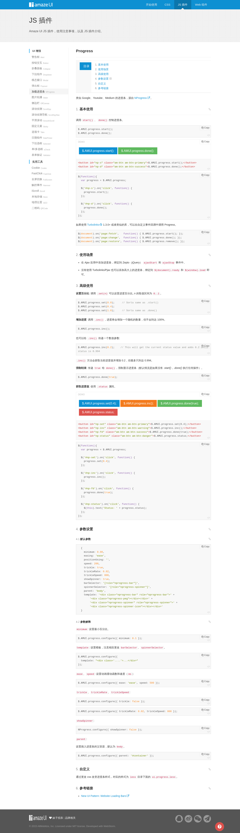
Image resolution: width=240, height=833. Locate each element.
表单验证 (41, 154)
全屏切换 (42, 179)
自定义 (102, 83)
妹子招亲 (57, 817)
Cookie (39, 167)
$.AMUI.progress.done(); (137, 150)
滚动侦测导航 (46, 114)
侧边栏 (40, 102)
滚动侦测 (41, 108)
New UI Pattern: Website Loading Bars (103, 795)
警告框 (38, 56)
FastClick (41, 173)
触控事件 (41, 184)
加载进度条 (43, 91)
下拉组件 (42, 74)
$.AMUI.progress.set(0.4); (99, 403)
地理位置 (39, 202)
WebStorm (109, 826)
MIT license (78, 826)
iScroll (38, 190)
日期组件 (42, 137)
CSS (167, 4)
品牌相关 (70, 817)
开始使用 (151, 4)
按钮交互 (40, 62)
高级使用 (103, 73)
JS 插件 (183, 4)
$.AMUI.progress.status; (98, 412)
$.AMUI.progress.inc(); (139, 403)
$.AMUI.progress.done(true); (180, 403)
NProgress (140, 97)
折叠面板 (41, 68)
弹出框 (39, 85)
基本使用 (103, 64)
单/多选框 (41, 149)
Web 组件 (201, 4)
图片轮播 (40, 97)
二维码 (40, 208)
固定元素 (40, 126)
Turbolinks (93, 224)
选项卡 (38, 131)
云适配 (37, 818)
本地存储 (40, 196)
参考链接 (103, 88)
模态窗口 (40, 79)
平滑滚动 (43, 120)
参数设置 (103, 78)
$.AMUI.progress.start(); (98, 150)
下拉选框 (41, 143)
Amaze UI (44, 4)
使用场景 (103, 69)
